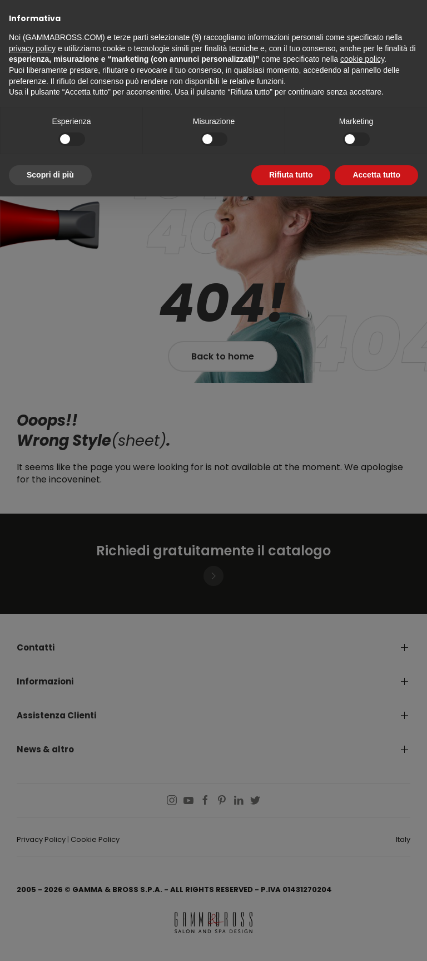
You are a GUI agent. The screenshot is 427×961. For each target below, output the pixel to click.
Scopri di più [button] (50, 174)
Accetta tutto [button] (376, 174)
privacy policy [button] (32, 48)
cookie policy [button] (362, 59)
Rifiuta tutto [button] (291, 174)
